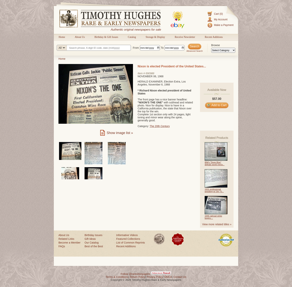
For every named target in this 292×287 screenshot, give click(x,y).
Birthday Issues (93, 235)
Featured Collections (128, 238)
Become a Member (69, 242)
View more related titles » (216, 224)
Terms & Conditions (117, 276)
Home (62, 37)
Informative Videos (127, 235)
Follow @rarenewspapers (135, 273)
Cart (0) (218, 13)
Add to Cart (217, 105)
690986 (150, 73)
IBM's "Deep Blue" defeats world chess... (214, 163)
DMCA (168, 276)
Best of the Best (94, 246)
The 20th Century (160, 126)
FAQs (61, 246)
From (136, 47)
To (162, 47)
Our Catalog (92, 242)
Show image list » (120, 133)
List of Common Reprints (130, 242)
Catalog (132, 37)
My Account (220, 19)
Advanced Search (194, 51)
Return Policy (137, 276)
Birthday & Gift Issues (106, 37)
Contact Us (179, 276)
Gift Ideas (90, 238)
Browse (215, 45)
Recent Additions (214, 37)
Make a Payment (224, 25)
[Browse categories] (223, 50)
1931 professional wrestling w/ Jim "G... (214, 190)
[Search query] (94, 48)
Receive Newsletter (185, 37)
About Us (80, 37)
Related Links (66, 238)
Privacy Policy (155, 276)
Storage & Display (155, 37)
